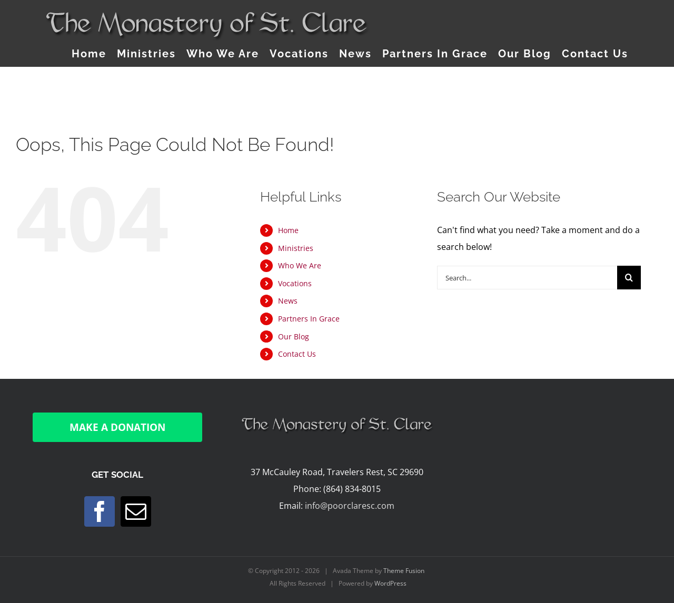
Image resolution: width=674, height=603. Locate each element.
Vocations (295, 283)
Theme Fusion (403, 570)
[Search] (629, 277)
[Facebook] (99, 511)
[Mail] (136, 511)
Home (288, 230)
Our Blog (293, 336)
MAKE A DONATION (117, 427)
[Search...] (527, 277)
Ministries (295, 248)
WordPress (390, 583)
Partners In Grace (309, 319)
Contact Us (297, 354)
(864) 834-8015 (352, 489)
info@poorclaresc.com (349, 505)
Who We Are (299, 265)
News (288, 301)
